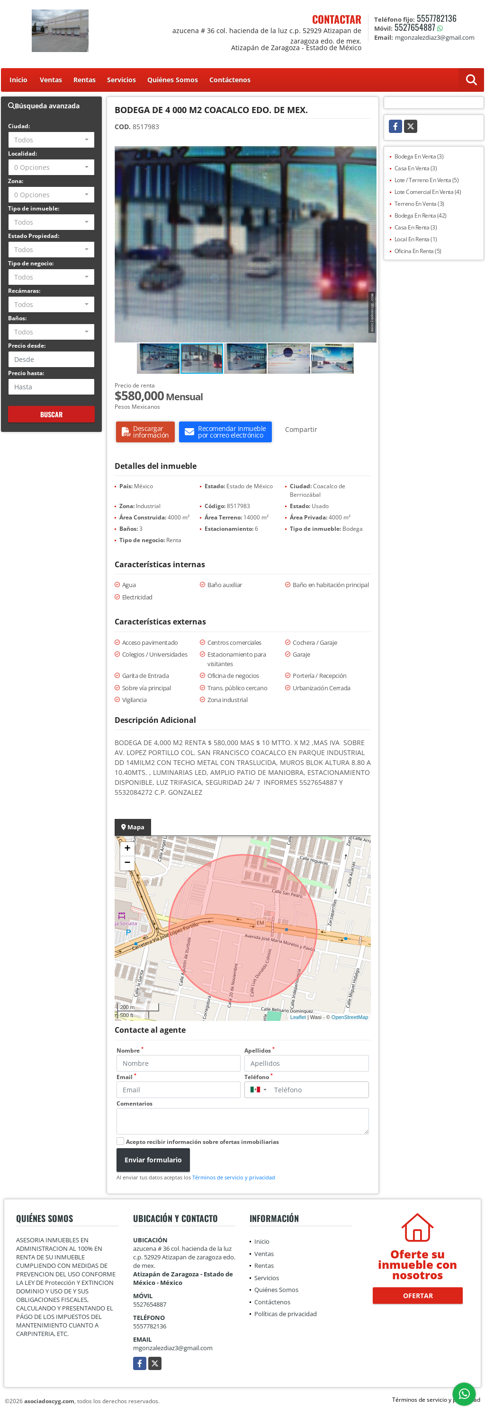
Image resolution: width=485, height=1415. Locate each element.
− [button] (127, 863)
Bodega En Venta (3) (419, 156)
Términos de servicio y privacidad (233, 1177)
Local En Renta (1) (416, 239)
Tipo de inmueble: (33, 208)
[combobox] (51, 140)
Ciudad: (19, 126)
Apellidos (259, 1050)
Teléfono (258, 1077)
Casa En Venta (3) (416, 168)
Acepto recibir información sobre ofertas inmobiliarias (202, 1142)
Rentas (84, 79)
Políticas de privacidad (285, 1314)
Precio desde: (26, 346)
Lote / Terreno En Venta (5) (427, 180)
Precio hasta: (26, 373)
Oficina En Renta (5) (418, 251)
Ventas (51, 79)
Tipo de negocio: (31, 263)
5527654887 (415, 27)
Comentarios (135, 1103)
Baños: (17, 318)
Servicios (121, 79)
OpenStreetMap (350, 1017)
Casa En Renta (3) (416, 227)
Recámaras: (24, 291)
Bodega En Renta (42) (421, 215)
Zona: (15, 181)
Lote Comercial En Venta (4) (428, 192)
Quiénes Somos (172, 79)
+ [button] (127, 849)
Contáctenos (230, 79)
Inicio (18, 79)
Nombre (130, 1050)
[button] (368, 154)
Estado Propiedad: (33, 236)
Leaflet (298, 1017)
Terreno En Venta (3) (419, 204)
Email (126, 1077)
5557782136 (437, 18)
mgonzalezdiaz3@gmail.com (173, 1348)
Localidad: (22, 153)
